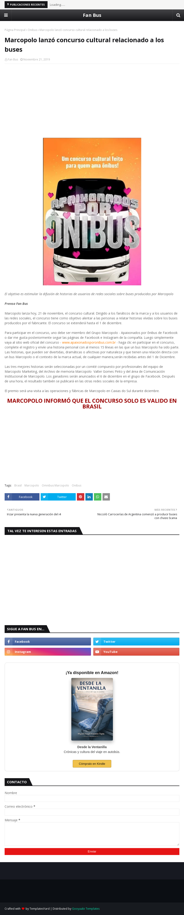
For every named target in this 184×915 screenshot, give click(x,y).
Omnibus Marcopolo (55, 485)
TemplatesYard (40, 909)
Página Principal (15, 30)
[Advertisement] (92, 101)
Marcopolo (31, 485)
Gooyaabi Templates (86, 909)
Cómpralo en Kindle (92, 763)
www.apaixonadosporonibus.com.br (89, 342)
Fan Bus (92, 15)
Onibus (32, 30)
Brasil (18, 485)
